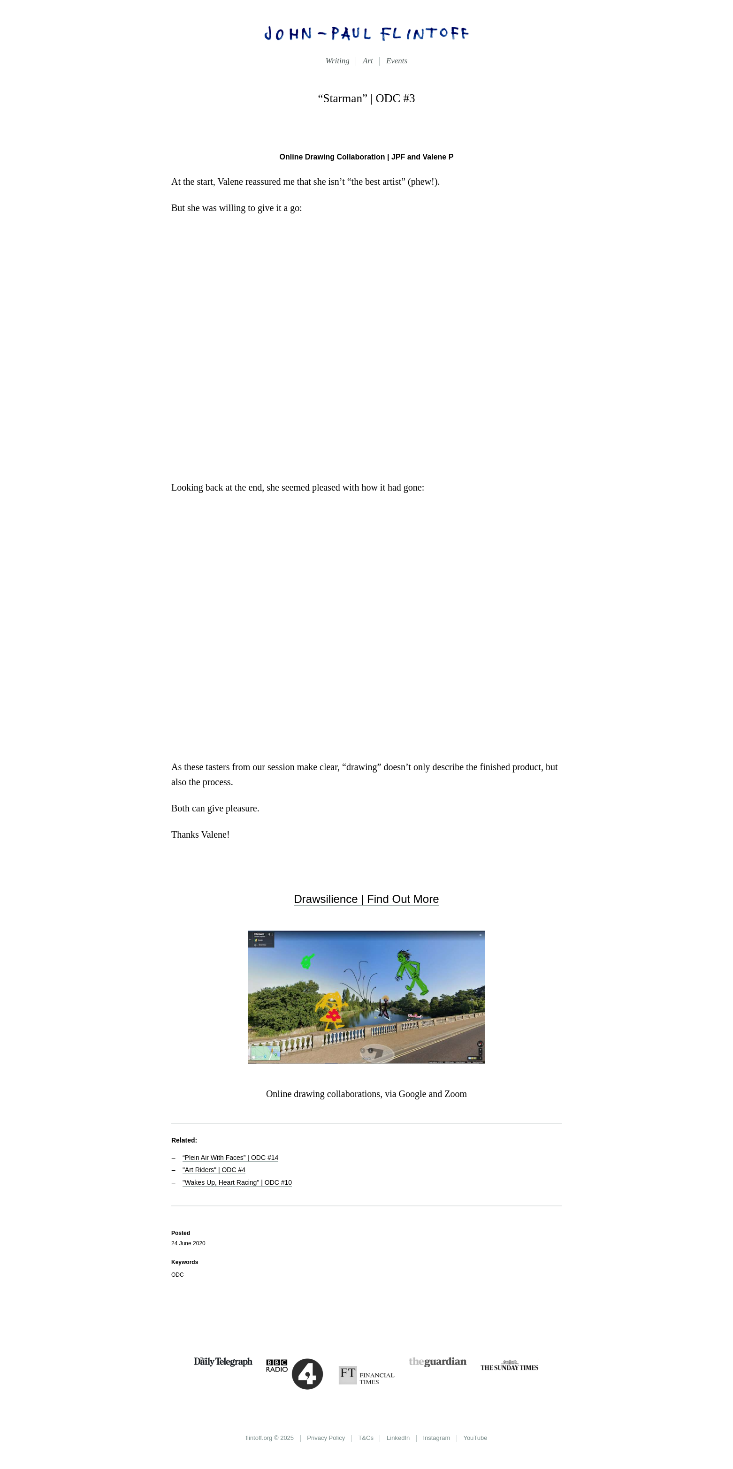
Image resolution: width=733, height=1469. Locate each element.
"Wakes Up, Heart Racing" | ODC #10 (237, 1182)
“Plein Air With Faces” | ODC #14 (230, 1157)
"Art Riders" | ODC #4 (214, 1170)
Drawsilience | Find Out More (366, 899)
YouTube (475, 1437)
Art (368, 60)
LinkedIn (398, 1437)
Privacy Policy (326, 1437)
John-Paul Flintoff (366, 33)
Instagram (436, 1437)
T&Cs (366, 1437)
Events (396, 60)
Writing (338, 60)
